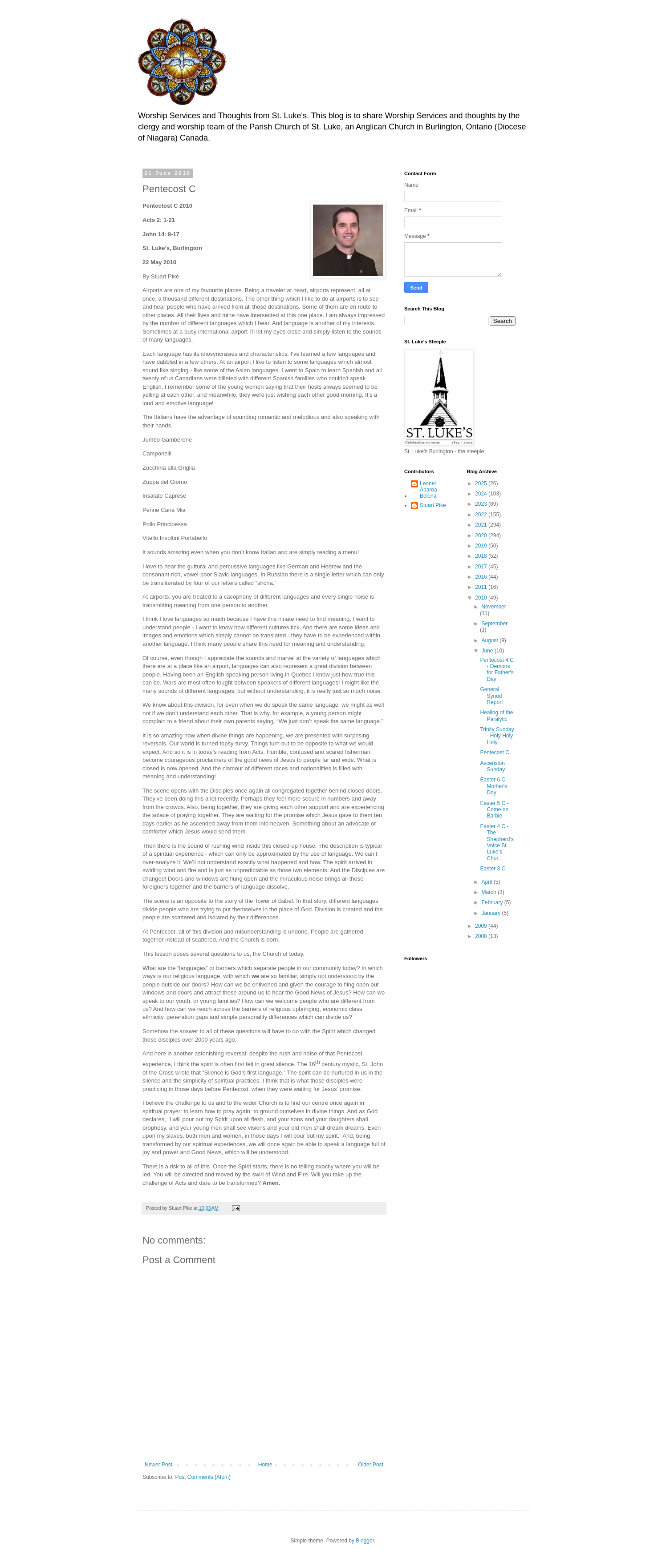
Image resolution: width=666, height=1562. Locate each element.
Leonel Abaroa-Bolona (429, 489)
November (493, 607)
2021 (481, 525)
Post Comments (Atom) (203, 1477)
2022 (481, 514)
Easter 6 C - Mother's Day (494, 786)
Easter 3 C (492, 869)
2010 (481, 598)
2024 (481, 494)
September (494, 623)
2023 (481, 504)
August (490, 640)
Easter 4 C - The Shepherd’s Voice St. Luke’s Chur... (497, 842)
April (487, 882)
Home (265, 1464)
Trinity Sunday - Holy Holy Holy (497, 735)
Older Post (370, 1464)
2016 (481, 577)
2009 (481, 926)
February (492, 902)
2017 (481, 567)
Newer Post (158, 1464)
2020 (481, 535)
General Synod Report (491, 695)
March (489, 892)
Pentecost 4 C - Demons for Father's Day (496, 669)
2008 (481, 936)
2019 (481, 546)
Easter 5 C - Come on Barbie (494, 809)
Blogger (365, 1541)
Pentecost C (494, 752)
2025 (481, 483)
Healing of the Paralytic (496, 715)
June (487, 651)
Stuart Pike (433, 505)
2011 (481, 587)
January (491, 913)
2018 (481, 556)
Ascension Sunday (492, 766)
